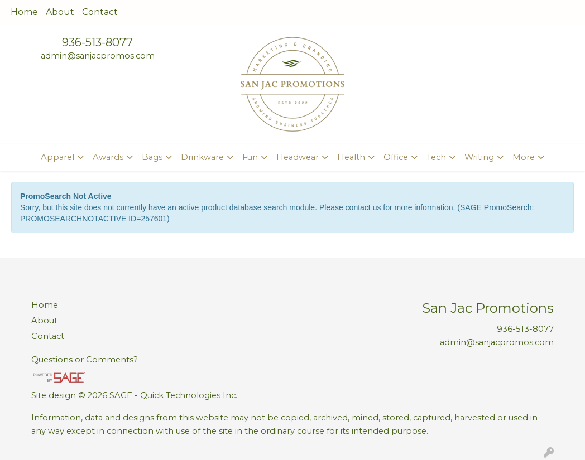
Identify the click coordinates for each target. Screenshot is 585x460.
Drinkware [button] (202, 157)
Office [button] (395, 157)
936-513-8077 (97, 42)
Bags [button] (152, 157)
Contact (100, 12)
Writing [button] (479, 157)
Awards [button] (108, 157)
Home (24, 12)
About (60, 12)
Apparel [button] (57, 157)
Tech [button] (436, 157)
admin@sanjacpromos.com (98, 56)
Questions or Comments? (84, 360)
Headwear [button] (297, 157)
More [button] (523, 157)
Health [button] (351, 157)
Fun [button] (250, 157)
